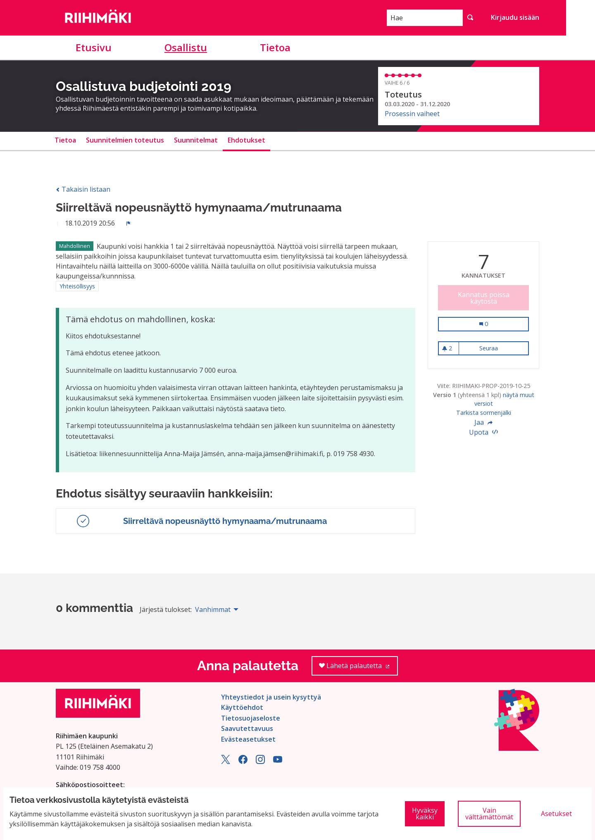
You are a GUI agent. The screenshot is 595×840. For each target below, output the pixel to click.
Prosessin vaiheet (412, 113)
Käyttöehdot (242, 707)
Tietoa (275, 47)
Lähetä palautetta (358, 668)
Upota (483, 432)
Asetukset (556, 813)
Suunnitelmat (196, 140)
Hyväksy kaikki (425, 813)
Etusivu (94, 47)
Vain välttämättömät (489, 813)
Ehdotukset (246, 140)
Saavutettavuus (247, 728)
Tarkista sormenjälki (483, 412)
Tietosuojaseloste (250, 718)
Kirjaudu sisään (515, 17)
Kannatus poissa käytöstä (483, 298)
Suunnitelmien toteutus (125, 140)
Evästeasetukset (248, 739)
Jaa (483, 422)
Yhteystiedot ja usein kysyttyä (271, 697)
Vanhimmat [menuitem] (213, 609)
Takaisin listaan (83, 189)
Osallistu (185, 47)
